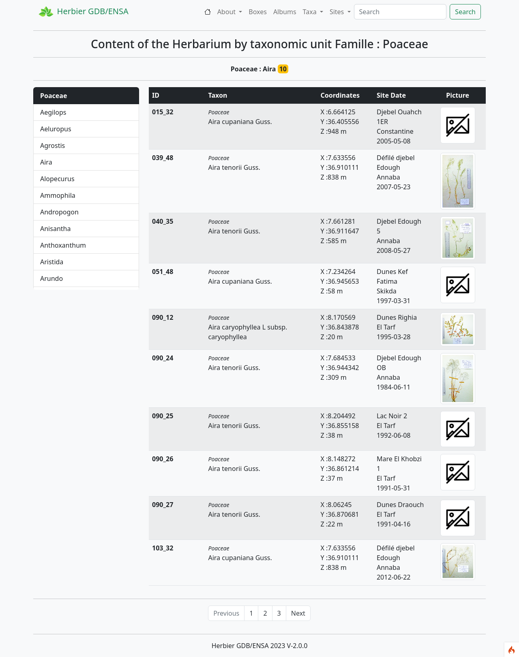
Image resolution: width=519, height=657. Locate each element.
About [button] (227, 11)
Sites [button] (338, 11)
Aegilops (53, 112)
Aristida (51, 261)
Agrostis (52, 145)
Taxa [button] (310, 11)
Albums (284, 11)
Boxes (258, 11)
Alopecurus (57, 178)
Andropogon (59, 212)
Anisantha (55, 228)
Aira (46, 162)
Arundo (51, 278)
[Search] (400, 11)
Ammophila (57, 195)
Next (298, 613)
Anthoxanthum (63, 245)
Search (465, 11)
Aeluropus (55, 128)
